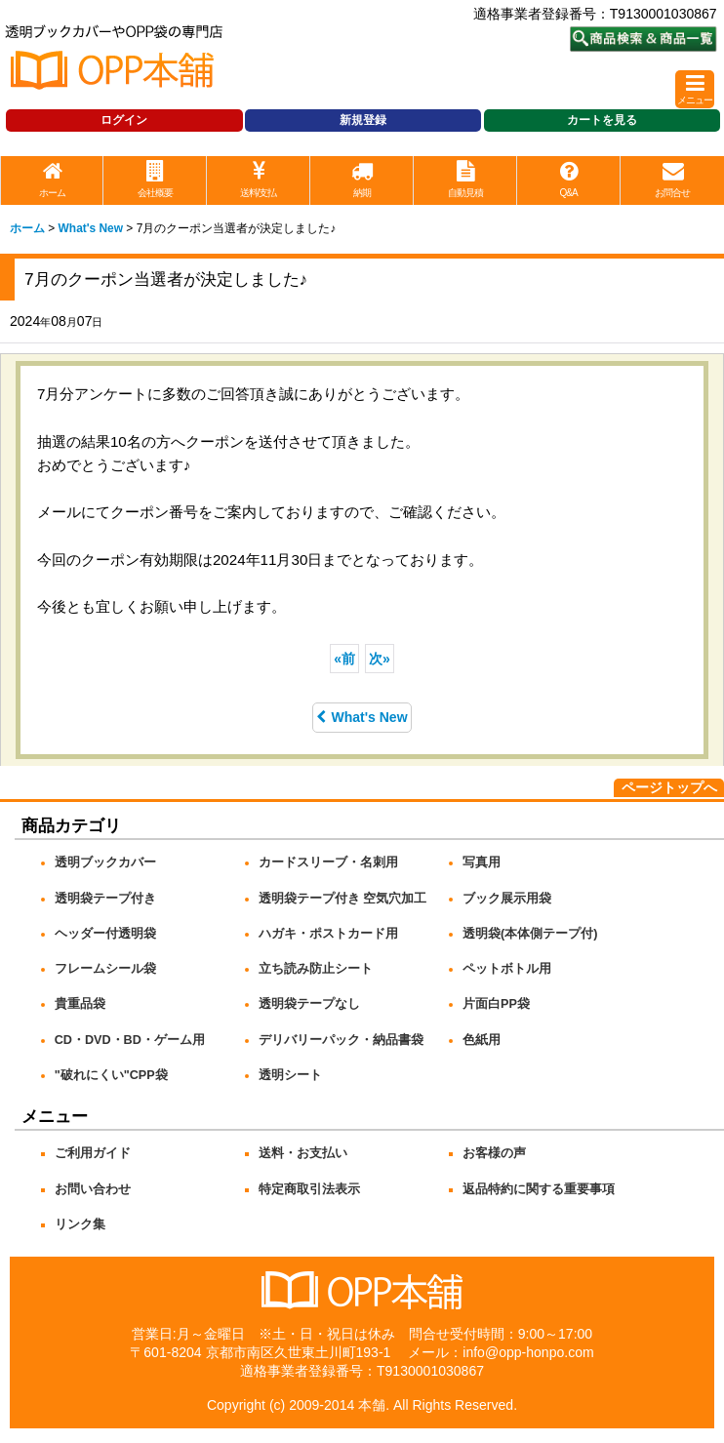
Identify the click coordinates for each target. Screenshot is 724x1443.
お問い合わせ (93, 1189)
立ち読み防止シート (316, 969)
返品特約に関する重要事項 (539, 1189)
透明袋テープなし (309, 1004)
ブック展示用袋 (507, 898)
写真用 (482, 862)
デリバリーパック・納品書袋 (341, 1040)
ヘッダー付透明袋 (105, 934)
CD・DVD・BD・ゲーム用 (130, 1040)
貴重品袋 (80, 1004)
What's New (361, 717)
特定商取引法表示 (309, 1189)
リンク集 (80, 1224)
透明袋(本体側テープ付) (530, 934)
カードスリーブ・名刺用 (328, 862)
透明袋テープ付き (105, 898)
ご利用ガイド (93, 1153)
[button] (694, 89)
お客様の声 (494, 1153)
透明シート (290, 1075)
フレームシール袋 (105, 969)
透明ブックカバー (105, 862)
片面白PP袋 (496, 1004)
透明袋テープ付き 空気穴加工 (343, 898)
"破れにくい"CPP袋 (111, 1075)
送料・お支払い (303, 1153)
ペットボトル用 (507, 969)
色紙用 (482, 1040)
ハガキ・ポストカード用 (328, 934)
